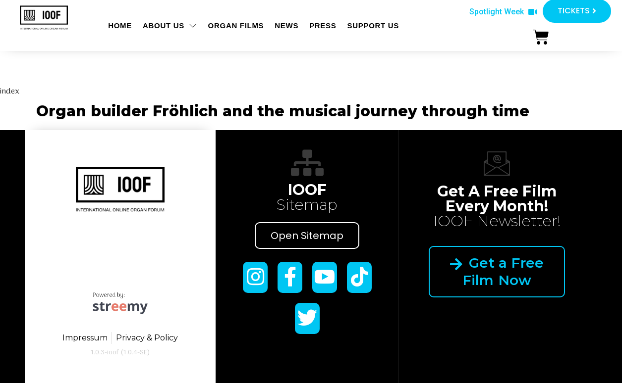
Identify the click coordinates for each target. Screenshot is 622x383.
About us (170, 25)
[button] (503, 12)
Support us (373, 25)
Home (120, 25)
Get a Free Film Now (497, 271)
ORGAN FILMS (236, 25)
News (286, 25)
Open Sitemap (307, 235)
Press (322, 25)
